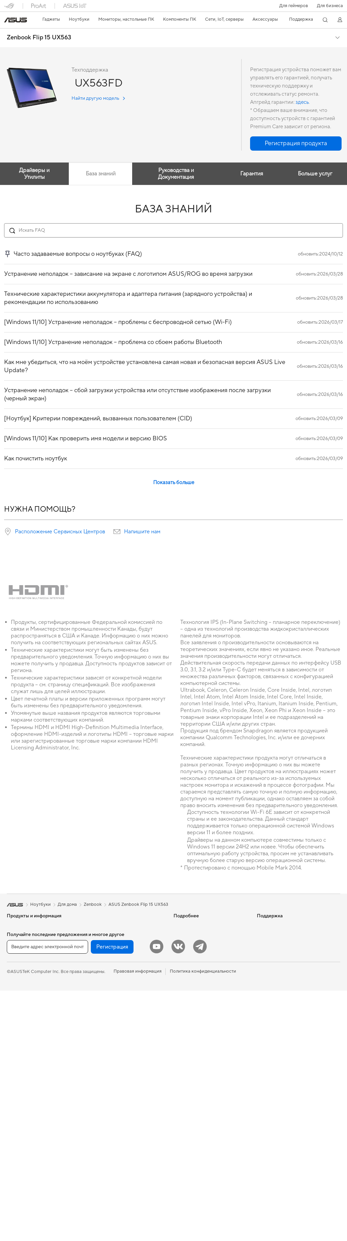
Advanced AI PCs (191, 977)
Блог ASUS (185, 936)
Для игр (15, 998)
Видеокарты (20, 1121)
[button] (293, 6)
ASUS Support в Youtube (199, 1079)
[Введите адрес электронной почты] (47, 1197)
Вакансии (267, 956)
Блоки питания (22, 1151)
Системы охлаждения (29, 1141)
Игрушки (98, 1171)
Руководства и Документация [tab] (176, 173)
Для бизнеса (330, 5)
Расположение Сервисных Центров (60, 531)
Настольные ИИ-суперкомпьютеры (125, 1038)
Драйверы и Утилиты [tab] (34, 173)
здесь (302, 102)
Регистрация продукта (197, 1048)
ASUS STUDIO (188, 956)
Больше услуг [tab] (315, 173)
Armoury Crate (189, 987)
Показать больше (173, 482)
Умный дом (100, 1048)
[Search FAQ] (173, 230)
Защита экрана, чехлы (112, 1120)
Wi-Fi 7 (96, 967)
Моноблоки (19, 1039)
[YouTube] (156, 1197)
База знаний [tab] (100, 173)
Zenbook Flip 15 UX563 (39, 37)
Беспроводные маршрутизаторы (123, 987)
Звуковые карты (106, 946)
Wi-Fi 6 (96, 977)
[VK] (178, 1197)
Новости (266, 926)
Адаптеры (99, 1008)
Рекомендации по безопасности (207, 1069)
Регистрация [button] (112, 1197)
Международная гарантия (200, 1018)
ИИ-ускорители (105, 936)
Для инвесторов (274, 936)
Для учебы (18, 988)
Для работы (19, 967)
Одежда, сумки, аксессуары (118, 1110)
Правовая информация (138, 1221)
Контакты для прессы (279, 946)
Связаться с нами (191, 1059)
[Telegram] (200, 1197)
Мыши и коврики (107, 1079)
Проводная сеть (105, 1018)
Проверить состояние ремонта (206, 1028)
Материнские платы (27, 1110)
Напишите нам (142, 531)
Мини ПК (16, 1080)
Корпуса (16, 1131)
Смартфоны (19, 936)
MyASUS (183, 1089)
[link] (15, 20)
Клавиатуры (101, 1069)
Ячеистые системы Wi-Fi (114, 997)
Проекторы (19, 1029)
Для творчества (23, 977)
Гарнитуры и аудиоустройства (120, 1089)
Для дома (16, 957)
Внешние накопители (111, 926)
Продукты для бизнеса (112, 1028)
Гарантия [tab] (251, 173)
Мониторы (18, 1019)
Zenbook (93, 904)
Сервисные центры (193, 1038)
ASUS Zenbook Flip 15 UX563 (138, 904)
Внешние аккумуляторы (113, 1150)
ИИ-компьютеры (191, 926)
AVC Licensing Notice (195, 967)
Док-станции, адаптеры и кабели (123, 1140)
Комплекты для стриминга (116, 1100)
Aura (178, 997)
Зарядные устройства (111, 1130)
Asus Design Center (193, 946)
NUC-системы (21, 1069)
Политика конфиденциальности (203, 1221)
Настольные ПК (23, 1049)
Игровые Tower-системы (32, 1059)
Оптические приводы (29, 1161)
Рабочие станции (25, 1090)
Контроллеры (103, 1161)
